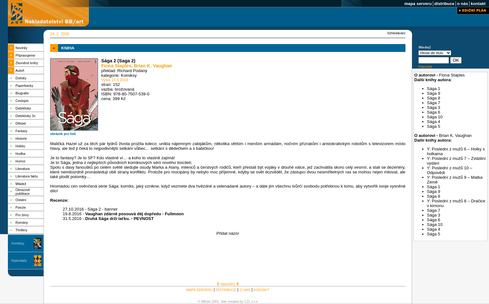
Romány (21, 222)
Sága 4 (433, 121)
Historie (21, 138)
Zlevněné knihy (26, 63)
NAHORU (228, 284)
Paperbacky (24, 85)
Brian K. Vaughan (153, 65)
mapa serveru (418, 3)
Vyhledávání (396, 33)
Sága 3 (433, 107)
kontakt (478, 3)
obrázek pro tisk (63, 134)
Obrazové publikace (22, 191)
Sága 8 (433, 98)
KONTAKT (262, 290)
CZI (246, 301)
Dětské (20, 123)
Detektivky (23, 108)
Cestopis (21, 101)
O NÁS (245, 290)
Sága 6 (433, 112)
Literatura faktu (26, 176)
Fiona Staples (116, 65)
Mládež (20, 184)
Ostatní (20, 200)
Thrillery (21, 230)
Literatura (22, 169)
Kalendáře (19, 260)
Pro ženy (22, 215)
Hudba (20, 153)
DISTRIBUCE (226, 290)
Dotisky (20, 78)
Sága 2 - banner (103, 209)
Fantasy (21, 131)
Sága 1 (433, 88)
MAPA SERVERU (199, 290)
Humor (20, 161)
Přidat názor (228, 233)
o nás (462, 3)
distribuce (444, 3)
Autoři (19, 70)
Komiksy (18, 243)
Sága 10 (435, 117)
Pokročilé (425, 67)
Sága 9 (433, 93)
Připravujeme (25, 55)
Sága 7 (433, 102)
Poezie (20, 207)
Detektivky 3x (25, 116)
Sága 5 (433, 126)
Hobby (20, 146)
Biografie (22, 93)
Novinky (21, 48)
